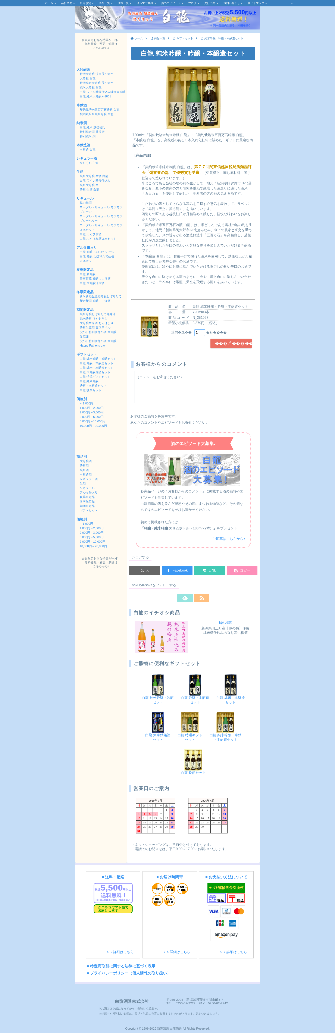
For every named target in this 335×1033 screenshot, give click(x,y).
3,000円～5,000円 (92, 417)
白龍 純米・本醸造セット (96, 367)
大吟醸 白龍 (88, 78)
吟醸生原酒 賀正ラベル (95, 327)
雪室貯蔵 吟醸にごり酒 (95, 278)
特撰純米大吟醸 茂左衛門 (96, 83)
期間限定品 (85, 310)
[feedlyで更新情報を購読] (188, 598)
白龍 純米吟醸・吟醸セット (98, 358)
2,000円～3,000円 (92, 412)
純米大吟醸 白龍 (90, 87)
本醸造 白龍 (88, 149)
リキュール (85, 198)
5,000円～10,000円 (92, 421)
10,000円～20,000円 (93, 426)
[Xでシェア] (144, 570)
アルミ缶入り (86, 247)
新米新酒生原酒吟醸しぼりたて (101, 296)
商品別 (81, 456)
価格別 (81, 399)
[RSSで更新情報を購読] (198, 598)
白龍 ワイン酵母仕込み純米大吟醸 (102, 92)
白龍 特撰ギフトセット (95, 376)
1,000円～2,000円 (92, 408)
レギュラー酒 (86, 158)
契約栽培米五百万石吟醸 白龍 (99, 109)
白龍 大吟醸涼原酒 (92, 283)
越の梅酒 (225, 623)
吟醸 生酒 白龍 (89, 189)
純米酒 (81, 123)
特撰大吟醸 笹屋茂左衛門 (96, 74)
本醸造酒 (83, 145)
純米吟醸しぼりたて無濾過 (98, 314)
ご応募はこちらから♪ (229, 539)
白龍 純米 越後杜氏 (92, 127)
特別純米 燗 (88, 136)
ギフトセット (86, 354)
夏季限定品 (85, 270)
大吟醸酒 (83, 69)
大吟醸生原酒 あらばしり (97, 323)
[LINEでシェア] (209, 570)
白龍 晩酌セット (90, 390)
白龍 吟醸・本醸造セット (96, 363)
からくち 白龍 (89, 163)
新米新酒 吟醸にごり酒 (95, 301)
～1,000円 (86, 403)
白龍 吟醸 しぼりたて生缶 (97, 252)
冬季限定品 (85, 292)
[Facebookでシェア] (177, 570)
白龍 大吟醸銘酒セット (95, 372)
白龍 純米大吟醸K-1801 (95, 96)
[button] (242, 570)
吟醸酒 (81, 105)
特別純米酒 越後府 (92, 132)
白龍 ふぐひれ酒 (90, 234)
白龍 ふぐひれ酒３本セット (98, 238)
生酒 (79, 171)
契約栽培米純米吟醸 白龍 (96, 114)
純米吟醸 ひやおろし (94, 318)
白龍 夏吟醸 (88, 274)
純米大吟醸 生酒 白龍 (94, 176)
